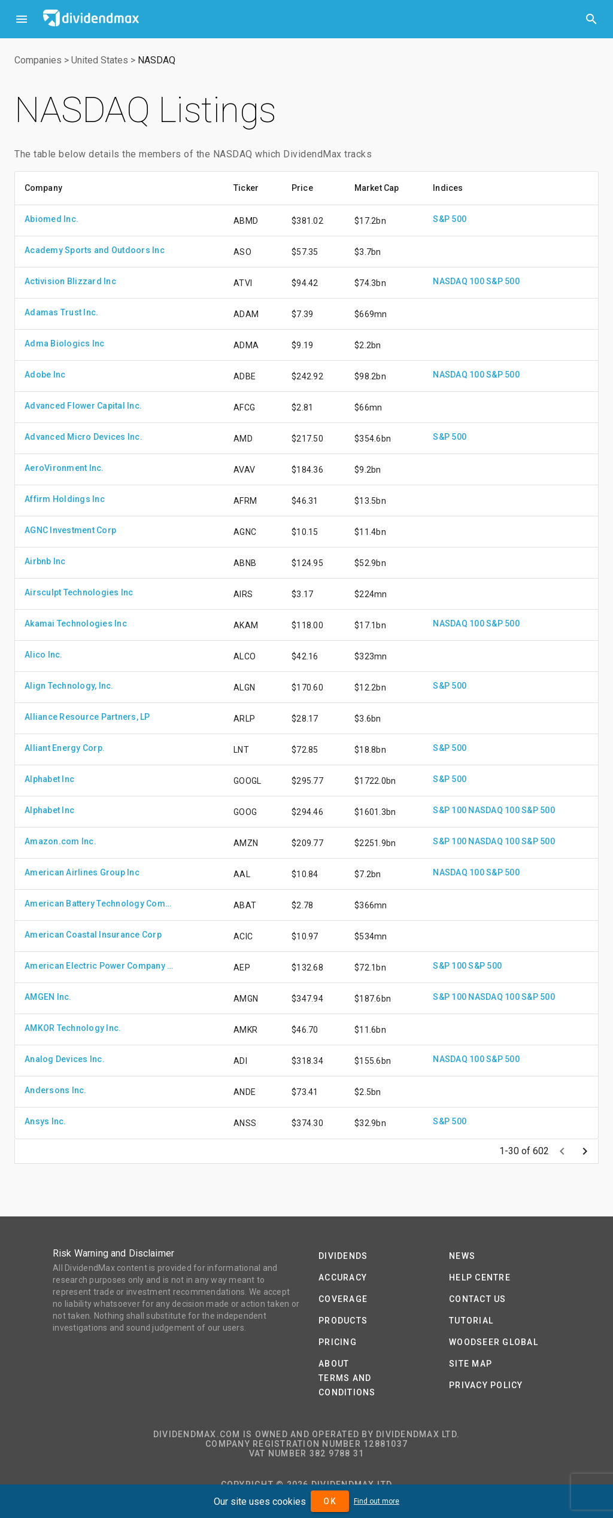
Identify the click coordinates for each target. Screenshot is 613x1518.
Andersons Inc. (56, 1090)
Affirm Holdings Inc (65, 499)
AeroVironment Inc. (64, 468)
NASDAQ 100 (458, 281)
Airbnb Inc (45, 561)
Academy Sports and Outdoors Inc (95, 250)
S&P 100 (449, 810)
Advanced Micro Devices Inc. (83, 437)
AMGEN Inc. (48, 997)
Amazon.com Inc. (60, 841)
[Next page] (585, 1151)
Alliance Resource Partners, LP (87, 717)
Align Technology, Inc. (69, 685)
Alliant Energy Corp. (65, 748)
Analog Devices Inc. (65, 1059)
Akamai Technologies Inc (76, 623)
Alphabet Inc (49, 779)
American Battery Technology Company (99, 903)
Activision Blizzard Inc (70, 281)
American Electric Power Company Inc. (99, 966)
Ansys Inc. (45, 1121)
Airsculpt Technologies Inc (79, 592)
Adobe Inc (45, 374)
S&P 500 (449, 219)
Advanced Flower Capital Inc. (83, 405)
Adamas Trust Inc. (61, 312)
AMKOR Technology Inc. (73, 1028)
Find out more (376, 1501)
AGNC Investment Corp (70, 530)
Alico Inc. (44, 654)
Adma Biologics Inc (65, 343)
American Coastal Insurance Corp (93, 934)
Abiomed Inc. (51, 219)
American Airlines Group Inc (82, 872)
